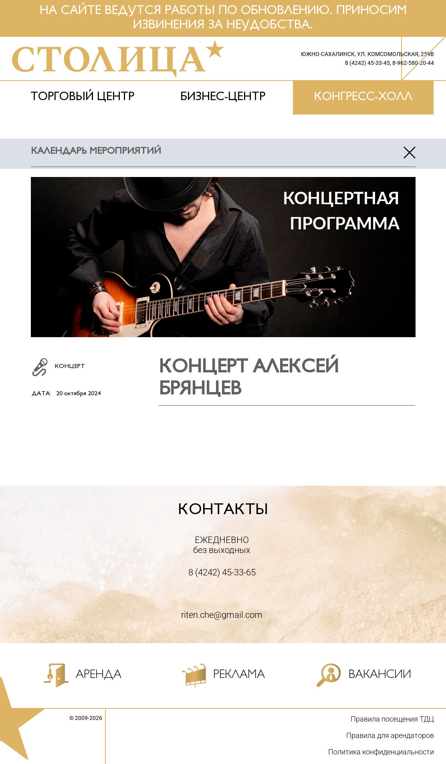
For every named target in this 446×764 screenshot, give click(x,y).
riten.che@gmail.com (221, 615)
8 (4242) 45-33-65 (222, 572)
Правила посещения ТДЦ (392, 719)
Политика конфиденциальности (381, 752)
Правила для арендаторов (390, 735)
